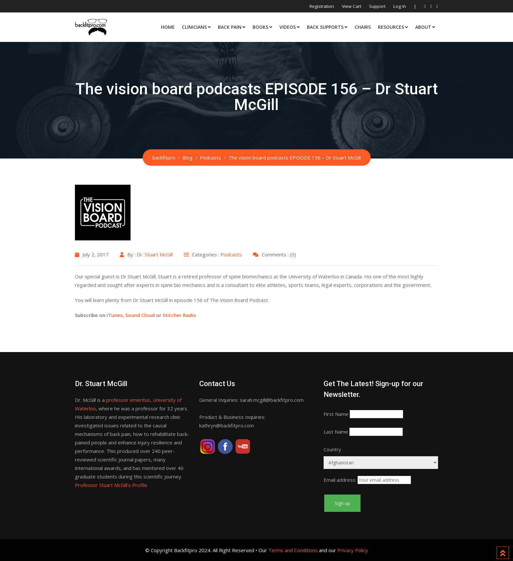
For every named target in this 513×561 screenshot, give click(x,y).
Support (377, 6)
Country (332, 449)
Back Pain (229, 27)
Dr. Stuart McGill (155, 254)
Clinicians (194, 27)
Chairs (363, 27)
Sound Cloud (140, 315)
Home (168, 27)
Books (260, 27)
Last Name (336, 431)
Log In (399, 6)
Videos (287, 27)
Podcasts (231, 254)
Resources (391, 27)
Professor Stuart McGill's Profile (111, 485)
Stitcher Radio (179, 315)
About (423, 27)
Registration (322, 6)
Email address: (340, 480)
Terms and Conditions (293, 550)
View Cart (351, 6)
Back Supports (325, 27)
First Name (336, 414)
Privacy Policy (352, 550)
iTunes (115, 315)
